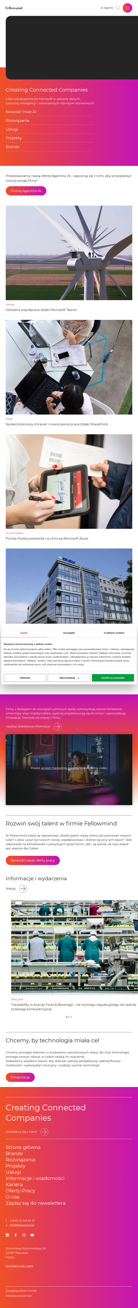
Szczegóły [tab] (69, 632)
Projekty (14, 138)
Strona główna (23, 1147)
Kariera (14, 1184)
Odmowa (25, 677)
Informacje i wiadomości (35, 1178)
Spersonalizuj (69, 677)
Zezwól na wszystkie (113, 677)
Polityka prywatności (19, 1295)
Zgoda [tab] (24, 632)
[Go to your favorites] (107, 8)
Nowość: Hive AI (21, 111)
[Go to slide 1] (66, 1017)
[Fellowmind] (14, 8)
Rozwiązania (17, 120)
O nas (12, 1197)
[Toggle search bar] (118, 8)
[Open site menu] (127, 8)
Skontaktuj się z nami (19, 1265)
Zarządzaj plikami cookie (21, 1290)
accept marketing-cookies (60, 768)
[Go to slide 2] (69, 1017)
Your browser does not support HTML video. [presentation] (72, 47)
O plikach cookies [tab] (114, 632)
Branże (12, 146)
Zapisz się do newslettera (36, 1203)
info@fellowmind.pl (22, 1225)
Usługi (12, 129)
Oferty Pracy (20, 1191)
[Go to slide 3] (71, 1017)
